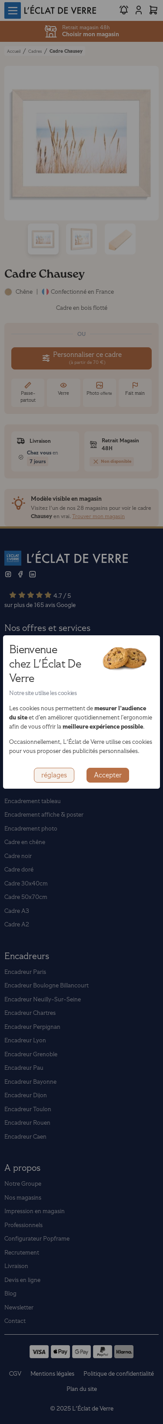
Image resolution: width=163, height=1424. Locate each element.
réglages (54, 775)
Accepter (108, 775)
